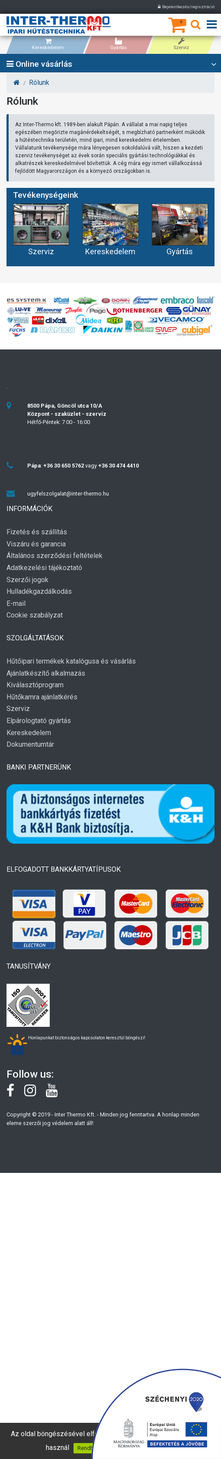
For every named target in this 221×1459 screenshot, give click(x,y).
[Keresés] (195, 26)
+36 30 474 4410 (118, 465)
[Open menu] (212, 25)
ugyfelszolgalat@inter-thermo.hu (68, 493)
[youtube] (56, 1094)
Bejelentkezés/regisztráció (186, 6)
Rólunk (39, 82)
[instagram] (35, 1094)
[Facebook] (15, 1094)
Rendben (88, 1448)
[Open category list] (213, 64)
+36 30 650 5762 (63, 465)
